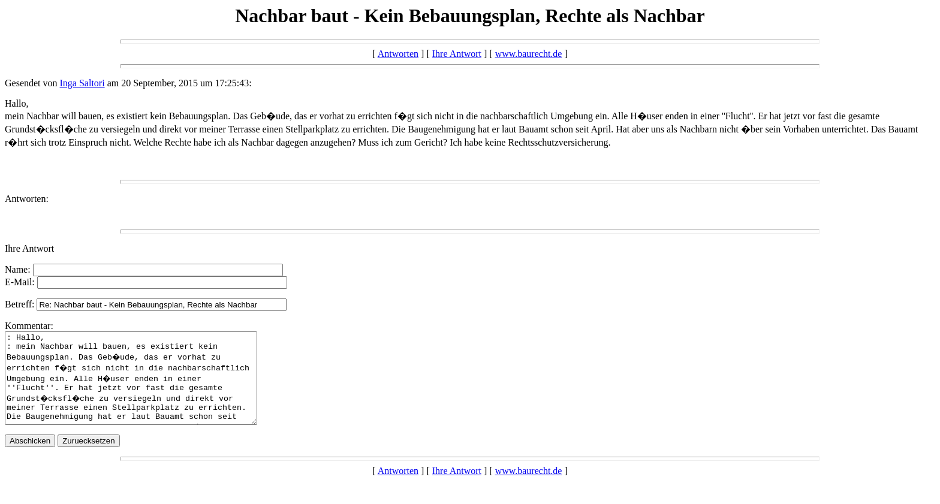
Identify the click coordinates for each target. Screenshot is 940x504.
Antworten (398, 54)
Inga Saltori (82, 83)
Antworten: (27, 199)
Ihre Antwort (456, 54)
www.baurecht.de (528, 54)
